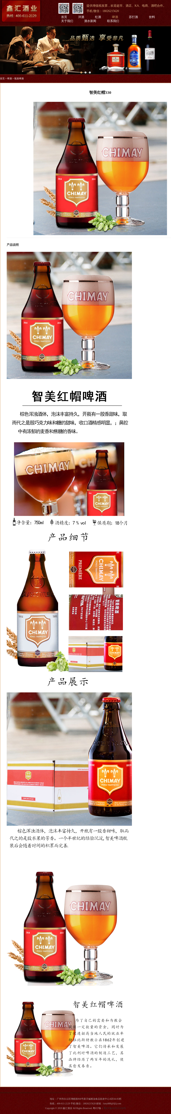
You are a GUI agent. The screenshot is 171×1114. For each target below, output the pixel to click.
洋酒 (81, 17)
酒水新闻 (90, 21)
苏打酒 (133, 17)
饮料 (152, 17)
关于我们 (67, 21)
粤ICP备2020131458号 (115, 1108)
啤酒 (115, 17)
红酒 (98, 17)
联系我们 (113, 21)
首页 (64, 17)
